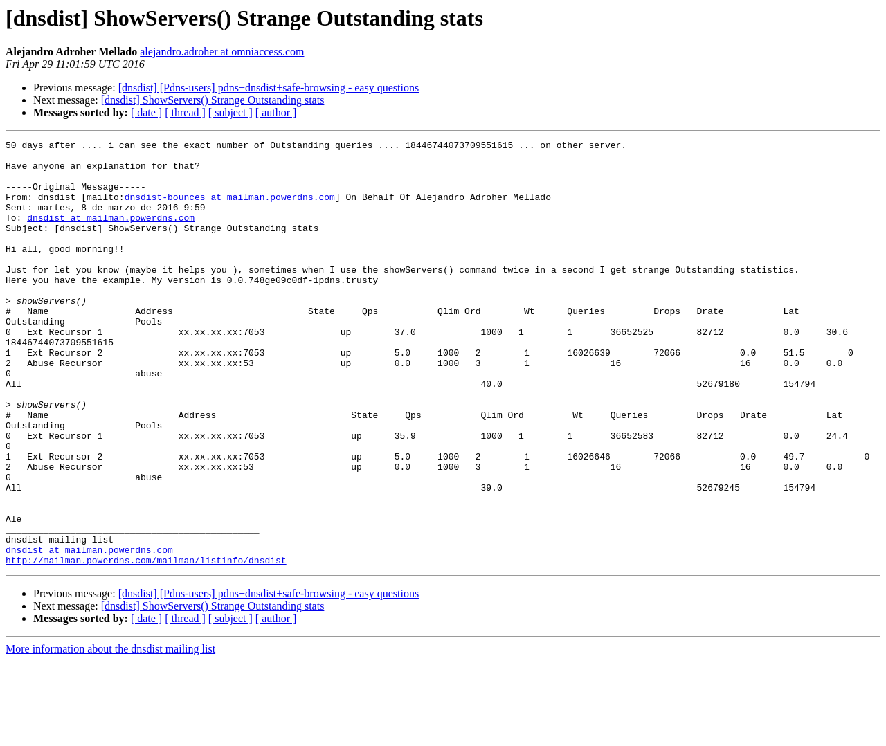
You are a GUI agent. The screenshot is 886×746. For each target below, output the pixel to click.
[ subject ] (230, 112)
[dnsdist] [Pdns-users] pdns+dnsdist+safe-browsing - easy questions (268, 87)
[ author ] (276, 112)
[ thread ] (185, 112)
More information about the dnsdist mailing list (110, 734)
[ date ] (146, 112)
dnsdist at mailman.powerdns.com (111, 234)
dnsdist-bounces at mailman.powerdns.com (230, 209)
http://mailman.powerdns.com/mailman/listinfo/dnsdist (146, 645)
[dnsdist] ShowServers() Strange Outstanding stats (213, 100)
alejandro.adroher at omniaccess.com (222, 51)
